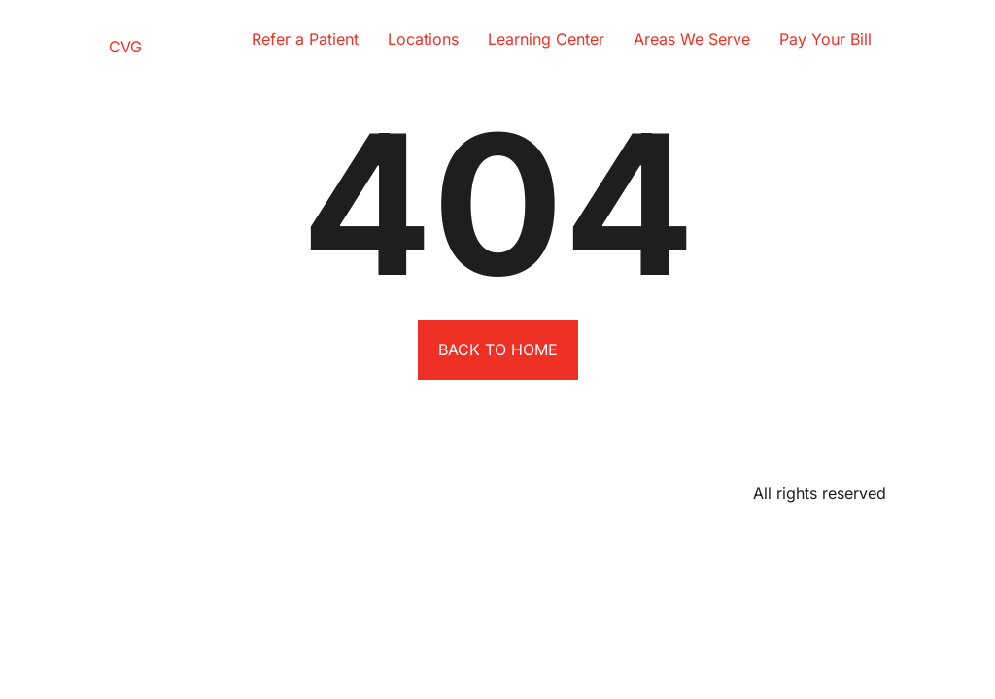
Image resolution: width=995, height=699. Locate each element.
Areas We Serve (692, 39)
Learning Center (546, 39)
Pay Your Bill (825, 39)
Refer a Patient (305, 39)
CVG (125, 46)
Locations (423, 39)
